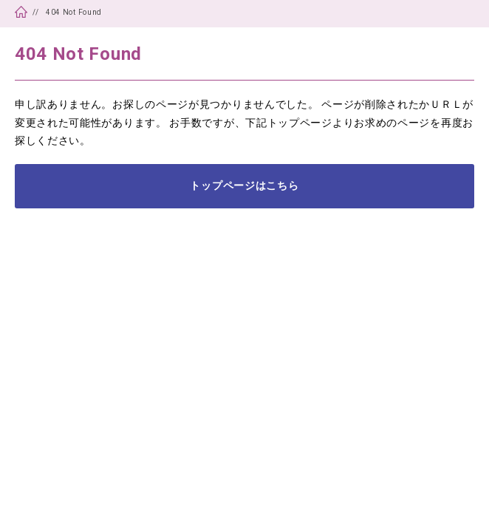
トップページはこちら (244, 185)
